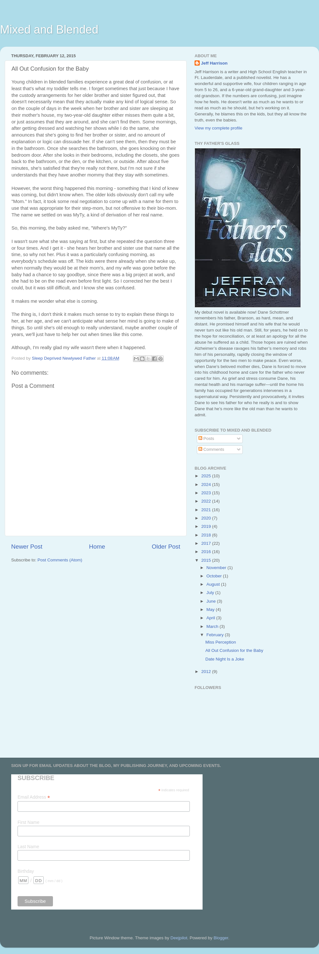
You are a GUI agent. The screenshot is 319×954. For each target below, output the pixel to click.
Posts (206, 438)
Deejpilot (178, 937)
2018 (206, 535)
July (210, 592)
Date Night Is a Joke (224, 659)
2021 (206, 509)
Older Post (166, 546)
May (211, 609)
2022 (206, 501)
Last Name (28, 846)
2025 (206, 475)
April (211, 617)
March (212, 626)
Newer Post (26, 546)
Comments (211, 449)
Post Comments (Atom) (60, 560)
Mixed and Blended (49, 29)
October (214, 576)
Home (97, 546)
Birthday (26, 871)
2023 (206, 492)
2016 (206, 551)
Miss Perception (220, 642)
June (211, 601)
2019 (206, 526)
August (213, 584)
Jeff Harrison (214, 63)
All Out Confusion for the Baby (234, 650)
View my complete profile (218, 128)
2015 (206, 560)
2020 (206, 518)
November (216, 567)
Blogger (220, 937)
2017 (206, 543)
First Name (28, 822)
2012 (206, 671)
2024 (206, 484)
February (215, 634)
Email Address (34, 797)
